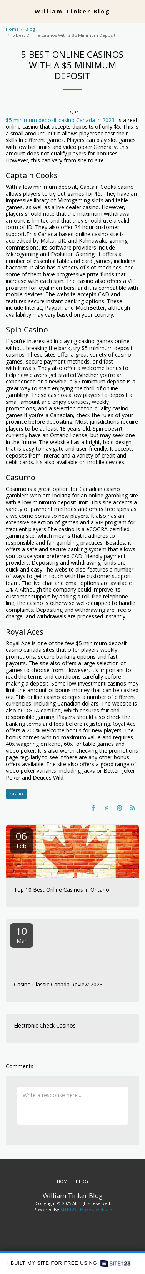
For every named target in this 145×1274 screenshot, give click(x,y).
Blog (30, 29)
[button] (8, 11)
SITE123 (68, 1209)
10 (21, 934)
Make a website (96, 1209)
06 (21, 839)
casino (16, 793)
